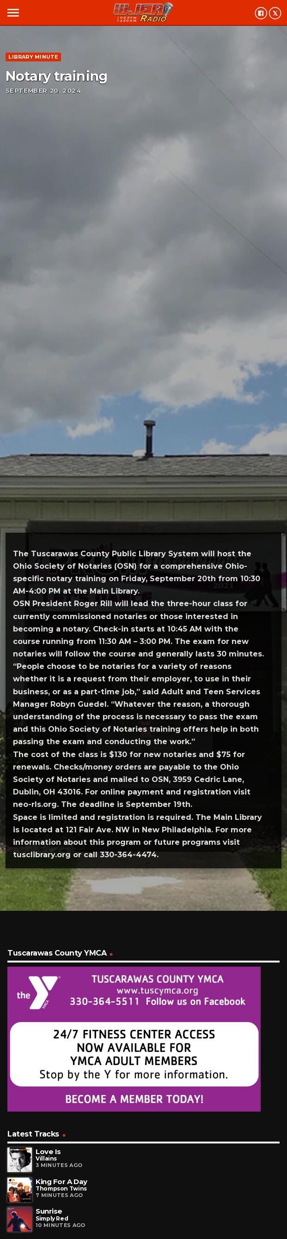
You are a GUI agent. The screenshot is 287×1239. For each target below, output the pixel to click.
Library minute (33, 57)
